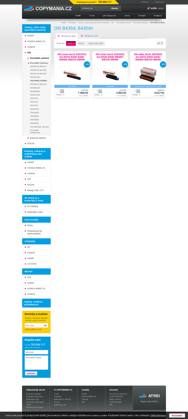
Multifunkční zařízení (62, 399)
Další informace (158, 415)
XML (111, 404)
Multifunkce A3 (60, 405)
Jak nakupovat (109, 15)
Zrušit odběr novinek (33, 329)
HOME (78, 15)
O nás (92, 15)
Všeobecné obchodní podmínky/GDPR (118, 395)
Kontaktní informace (34, 396)
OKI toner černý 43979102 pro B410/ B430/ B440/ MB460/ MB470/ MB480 (72, 57)
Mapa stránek (115, 399)
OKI (112, 22)
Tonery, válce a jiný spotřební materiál (93, 22)
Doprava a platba (33, 394)
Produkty (72, 22)
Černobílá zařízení (123, 22)
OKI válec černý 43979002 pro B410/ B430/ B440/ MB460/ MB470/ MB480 (148, 57)
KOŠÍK (154, 8)
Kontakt (142, 15)
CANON (85, 399)
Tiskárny (57, 396)
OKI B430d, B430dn (157, 22)
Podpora (158, 15)
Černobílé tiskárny (140, 22)
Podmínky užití (115, 402)
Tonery (57, 402)
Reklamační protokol (34, 407)
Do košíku (62, 91)
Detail (59, 94)
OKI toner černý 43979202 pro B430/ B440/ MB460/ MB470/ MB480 (110, 57)
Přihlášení (145, 2)
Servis (127, 15)
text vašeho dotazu (36, 362)
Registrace (159, 2)
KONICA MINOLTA (89, 396)
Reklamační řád (32, 399)
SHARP (84, 394)
